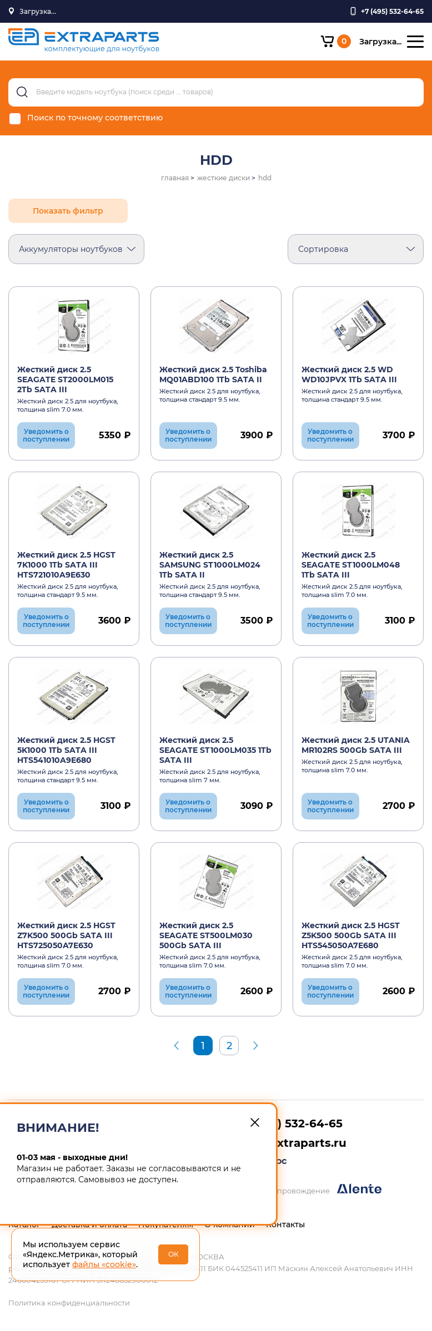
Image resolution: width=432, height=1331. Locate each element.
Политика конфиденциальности (69, 1302)
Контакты (285, 1224)
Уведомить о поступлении (46, 435)
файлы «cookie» (104, 1264)
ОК (173, 1254)
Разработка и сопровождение (298, 1189)
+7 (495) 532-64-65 (289, 1123)
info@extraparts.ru (290, 1143)
